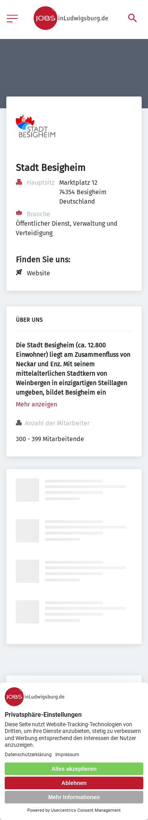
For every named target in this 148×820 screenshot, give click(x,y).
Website (38, 273)
